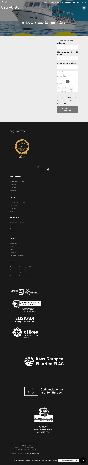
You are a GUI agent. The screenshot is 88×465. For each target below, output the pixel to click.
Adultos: (61, 43)
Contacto (13, 252)
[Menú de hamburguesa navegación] (84, 8)
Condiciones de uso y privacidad (21, 267)
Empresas (13, 184)
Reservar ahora (67, 109)
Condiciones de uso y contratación (22, 276)
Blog (11, 246)
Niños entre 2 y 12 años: (67, 53)
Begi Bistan (14, 243)
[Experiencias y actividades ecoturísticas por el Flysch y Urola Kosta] (37, 8)
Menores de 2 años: (66, 63)
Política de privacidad (17, 270)
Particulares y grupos (17, 181)
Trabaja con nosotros (17, 255)
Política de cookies (16, 273)
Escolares (13, 187)
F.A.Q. (12, 249)
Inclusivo (13, 190)
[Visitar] (2, 2)
